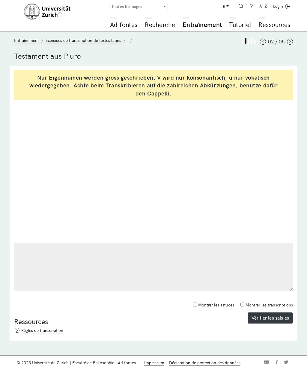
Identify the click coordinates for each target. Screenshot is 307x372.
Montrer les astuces (213, 305)
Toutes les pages (126, 6)
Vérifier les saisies (270, 317)
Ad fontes (124, 24)
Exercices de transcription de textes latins (83, 40)
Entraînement (202, 24)
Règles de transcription (42, 330)
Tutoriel (240, 24)
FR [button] (222, 6)
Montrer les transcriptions (266, 305)
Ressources (274, 24)
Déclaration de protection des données (204, 362)
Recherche (160, 24)
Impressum (154, 362)
